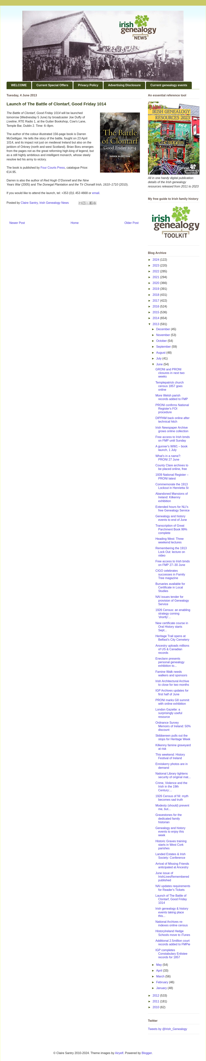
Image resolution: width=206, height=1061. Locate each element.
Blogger (147, 1053)
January (162, 988)
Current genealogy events (168, 85)
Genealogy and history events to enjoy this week (170, 831)
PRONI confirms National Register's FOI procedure (172, 408)
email (95, 193)
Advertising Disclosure (124, 85)
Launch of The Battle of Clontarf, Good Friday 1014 (171, 899)
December (163, 329)
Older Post (131, 222)
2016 (156, 306)
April (159, 970)
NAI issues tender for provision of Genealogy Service (172, 600)
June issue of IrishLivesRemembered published (172, 876)
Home (75, 222)
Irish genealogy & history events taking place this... (171, 912)
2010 (156, 1007)
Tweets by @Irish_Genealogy (167, 1029)
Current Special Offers (52, 85)
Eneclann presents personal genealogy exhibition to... (169, 662)
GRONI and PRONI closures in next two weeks (170, 373)
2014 (156, 318)
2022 (156, 271)
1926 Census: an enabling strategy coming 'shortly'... (172, 613)
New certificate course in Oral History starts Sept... (171, 626)
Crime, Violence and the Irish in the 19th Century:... (171, 786)
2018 (156, 294)
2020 (156, 283)
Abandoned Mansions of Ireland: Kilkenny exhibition (171, 497)
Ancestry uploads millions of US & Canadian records (172, 649)
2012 (156, 995)
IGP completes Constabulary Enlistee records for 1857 (171, 953)
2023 (156, 265)
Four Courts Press (52, 167)
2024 (156, 259)
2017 (156, 300)
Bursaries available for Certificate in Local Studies (170, 587)
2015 (156, 312)
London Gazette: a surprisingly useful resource (168, 713)
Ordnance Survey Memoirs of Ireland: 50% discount (173, 726)
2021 (156, 277)
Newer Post (17, 222)
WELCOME (19, 85)
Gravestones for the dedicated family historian (168, 818)
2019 (156, 288)
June (159, 364)
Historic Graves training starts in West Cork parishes (171, 845)
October (162, 340)
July (159, 358)
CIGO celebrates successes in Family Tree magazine (170, 574)
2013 (156, 324)
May (159, 964)
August (161, 352)
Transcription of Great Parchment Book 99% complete (171, 529)
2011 (156, 1001)
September (164, 346)
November (163, 335)
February (162, 982)
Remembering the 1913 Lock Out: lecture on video (171, 552)
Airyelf (119, 1053)
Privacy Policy (88, 85)
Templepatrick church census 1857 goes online (169, 386)
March (160, 976)
